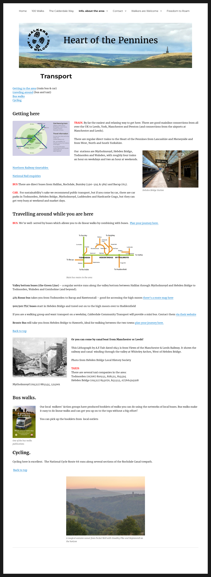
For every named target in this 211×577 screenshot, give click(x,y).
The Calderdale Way (61, 10)
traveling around (23, 92)
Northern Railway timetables (31, 167)
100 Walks (38, 10)
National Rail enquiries (27, 175)
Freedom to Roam (178, 10)
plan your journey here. (149, 322)
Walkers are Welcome (144, 10)
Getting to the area (24, 88)
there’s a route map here (158, 297)
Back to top (20, 331)
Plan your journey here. (144, 223)
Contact (118, 10)
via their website (186, 314)
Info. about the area (91, 10)
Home (23, 10)
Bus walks (19, 96)
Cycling (17, 100)
